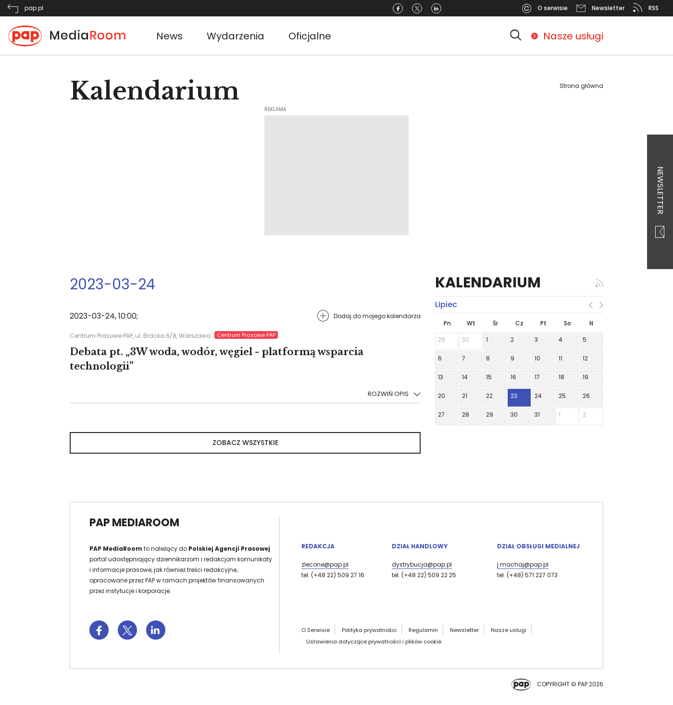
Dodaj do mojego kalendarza (377, 316)
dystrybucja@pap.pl (422, 564)
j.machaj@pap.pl (522, 564)
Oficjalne (309, 36)
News (169, 36)
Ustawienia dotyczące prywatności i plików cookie (373, 641)
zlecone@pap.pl (325, 564)
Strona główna (581, 86)
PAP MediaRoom (134, 522)
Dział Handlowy (420, 546)
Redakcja (318, 546)
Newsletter (660, 202)
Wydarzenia (235, 36)
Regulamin (423, 630)
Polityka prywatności (369, 630)
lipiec (446, 304)
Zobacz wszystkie (245, 442)
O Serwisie (315, 630)
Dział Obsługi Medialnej (538, 546)
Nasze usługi (573, 36)
